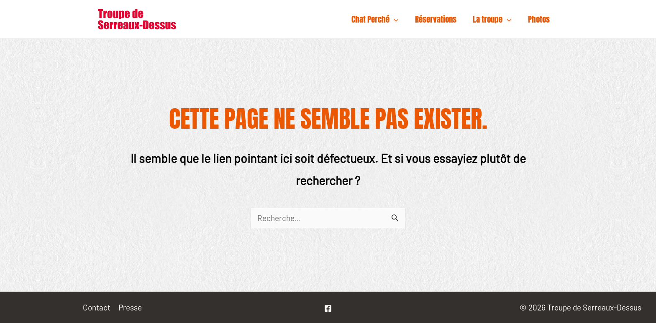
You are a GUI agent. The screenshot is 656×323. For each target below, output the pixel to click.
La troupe (493, 19)
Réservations (437, 19)
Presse (130, 307)
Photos (539, 19)
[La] (328, 308)
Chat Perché (377, 19)
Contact (96, 307)
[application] (396, 19)
